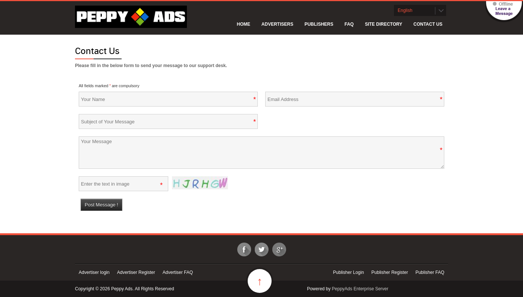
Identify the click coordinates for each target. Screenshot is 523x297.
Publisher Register (390, 272)
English (405, 10)
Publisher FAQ (430, 272)
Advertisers (277, 24)
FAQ (349, 24)
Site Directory (383, 24)
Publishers (318, 24)
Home (243, 24)
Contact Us (427, 24)
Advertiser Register (136, 272)
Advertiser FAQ (178, 272)
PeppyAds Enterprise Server (360, 288)
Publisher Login (348, 272)
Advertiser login (94, 272)
